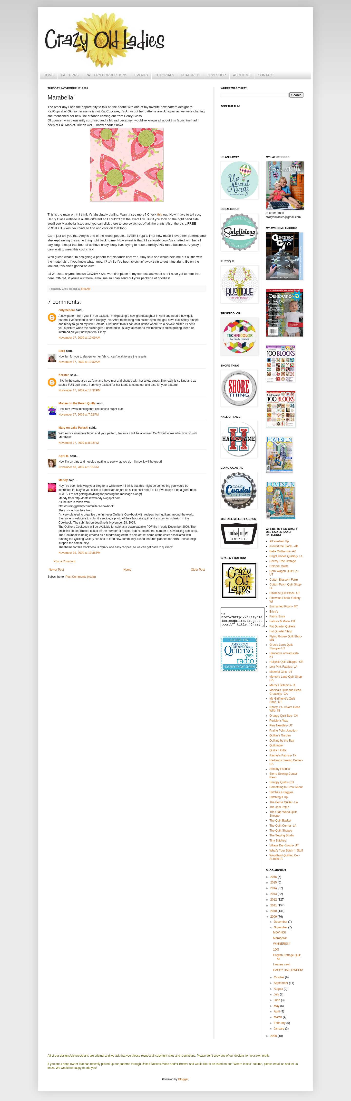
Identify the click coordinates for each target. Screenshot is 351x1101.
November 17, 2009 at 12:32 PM (79, 390)
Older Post (198, 569)
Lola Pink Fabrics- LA (283, 666)
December (281, 921)
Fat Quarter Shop (281, 631)
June (277, 1000)
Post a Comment (64, 561)
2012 (274, 899)
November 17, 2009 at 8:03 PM (78, 443)
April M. (63, 456)
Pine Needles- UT (281, 725)
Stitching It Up (279, 797)
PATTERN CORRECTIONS (106, 75)
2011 (274, 905)
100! (276, 949)
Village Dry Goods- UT (284, 845)
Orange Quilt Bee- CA (284, 715)
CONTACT (266, 75)
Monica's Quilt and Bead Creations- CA (285, 691)
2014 (274, 888)
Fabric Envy (277, 616)
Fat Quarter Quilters (282, 626)
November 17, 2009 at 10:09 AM (79, 337)
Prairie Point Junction (283, 730)
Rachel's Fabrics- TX (283, 755)
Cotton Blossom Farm (284, 579)
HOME (49, 75)
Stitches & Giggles (281, 792)
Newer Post (56, 569)
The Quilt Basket (280, 820)
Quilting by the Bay (282, 740)
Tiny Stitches (278, 840)
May (277, 1006)
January (279, 1028)
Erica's (274, 611)
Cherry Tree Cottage (283, 561)
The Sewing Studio (282, 835)
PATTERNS (70, 75)
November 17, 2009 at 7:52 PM (78, 414)
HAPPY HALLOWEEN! (288, 970)
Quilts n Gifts (278, 750)
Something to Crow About (286, 787)
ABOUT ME (242, 75)
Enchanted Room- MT (284, 606)
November (281, 927)
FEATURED (190, 75)
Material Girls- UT (281, 672)
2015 (274, 882)
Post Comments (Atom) (80, 576)
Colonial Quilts (279, 566)
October (279, 977)
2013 (274, 894)
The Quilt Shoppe (281, 830)
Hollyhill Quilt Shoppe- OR (286, 662)
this (159, 214)
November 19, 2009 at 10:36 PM (79, 553)
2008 (274, 1036)
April (277, 1011)
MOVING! (279, 932)
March (278, 1017)
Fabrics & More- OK (282, 621)
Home (127, 569)
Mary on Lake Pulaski (73, 427)
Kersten (63, 375)
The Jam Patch (279, 807)
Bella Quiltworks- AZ (283, 551)
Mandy (63, 480)
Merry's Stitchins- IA (282, 685)
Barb (61, 351)
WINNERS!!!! (281, 943)
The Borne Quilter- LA (284, 802)
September (281, 983)
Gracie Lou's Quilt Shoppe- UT (281, 646)
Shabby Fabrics (280, 769)
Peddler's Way (279, 720)
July (277, 994)
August (279, 989)
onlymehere (66, 310)
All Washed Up (279, 541)
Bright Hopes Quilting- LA (286, 556)
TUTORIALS (164, 75)
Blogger (183, 1079)
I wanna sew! (281, 964)
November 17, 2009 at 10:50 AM (79, 362)
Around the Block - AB (284, 546)
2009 (274, 916)
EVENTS (141, 75)
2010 (274, 911)
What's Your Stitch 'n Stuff (286, 850)
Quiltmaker (277, 745)
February (280, 1023)
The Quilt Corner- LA (283, 825)
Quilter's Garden (280, 735)
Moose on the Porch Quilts (77, 403)
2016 (274, 877)
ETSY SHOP (216, 75)
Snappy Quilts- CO (282, 782)
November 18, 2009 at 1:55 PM (78, 467)
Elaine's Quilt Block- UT (285, 593)
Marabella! (280, 938)
